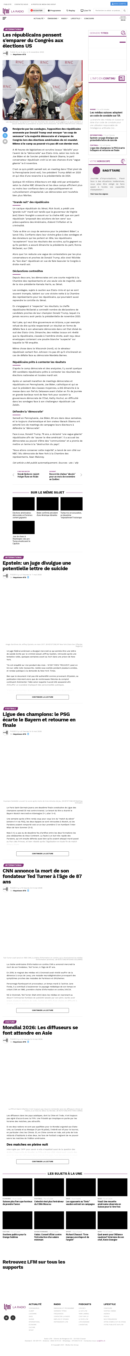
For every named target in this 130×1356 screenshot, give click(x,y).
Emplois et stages (61, 1319)
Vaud (31, 1316)
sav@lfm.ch (101, 1341)
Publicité (7, 4)
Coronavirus (34, 1308)
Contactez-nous (21, 4)
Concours (89, 18)
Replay (70, 11)
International (34, 1322)
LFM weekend (84, 1322)
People (106, 1316)
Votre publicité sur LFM (113, 1325)
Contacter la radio (62, 1316)
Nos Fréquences (110, 1319)
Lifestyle (75, 18)
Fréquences (58, 1314)
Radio (64, 18)
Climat (31, 1311)
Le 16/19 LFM (83, 1319)
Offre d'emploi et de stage (115, 1322)
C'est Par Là (83, 1316)
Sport (31, 1330)
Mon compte (119, 4)
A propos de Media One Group (43, 4)
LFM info (82, 1308)
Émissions (52, 18)
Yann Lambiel (84, 1314)
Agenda (107, 1314)
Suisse (31, 1319)
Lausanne (32, 1314)
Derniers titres (60, 1311)
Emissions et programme (64, 1308)
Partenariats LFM (61, 1322)
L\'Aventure (83, 1325)
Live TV (86, 11)
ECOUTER (37, 10)
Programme (54, 11)
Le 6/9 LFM (83, 1311)
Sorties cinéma (110, 1311)
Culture (32, 1327)
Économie (32, 1325)
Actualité (38, 18)
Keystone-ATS (19, 54)
